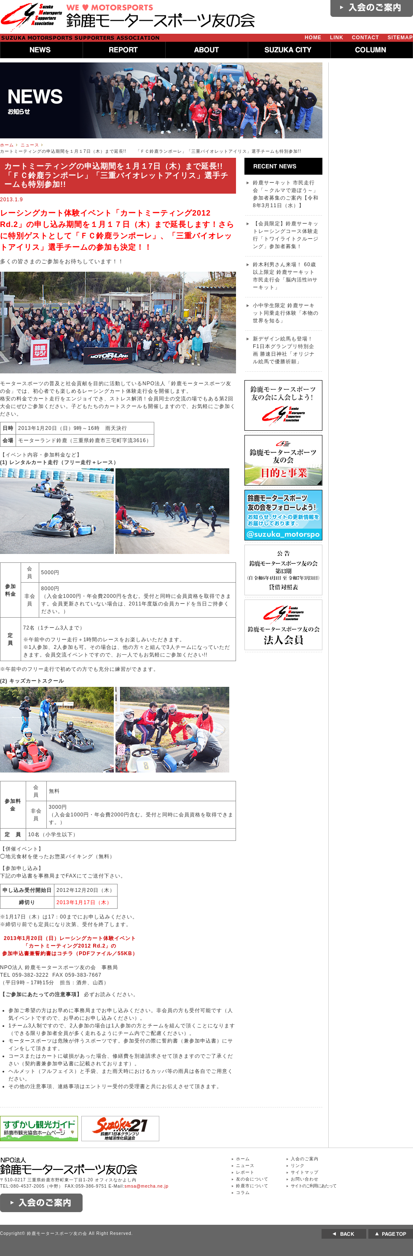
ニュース (30, 145)
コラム (243, 1192)
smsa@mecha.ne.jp (147, 1186)
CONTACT (365, 38)
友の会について (252, 1179)
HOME (313, 38)
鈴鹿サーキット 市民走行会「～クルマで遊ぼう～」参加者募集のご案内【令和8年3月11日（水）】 (286, 194)
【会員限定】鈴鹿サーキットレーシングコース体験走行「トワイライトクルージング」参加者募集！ (286, 235)
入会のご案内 (305, 1158)
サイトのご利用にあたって (313, 1185)
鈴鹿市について (252, 1185)
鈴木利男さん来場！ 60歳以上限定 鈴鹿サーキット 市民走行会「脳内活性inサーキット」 (285, 276)
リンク (298, 1165)
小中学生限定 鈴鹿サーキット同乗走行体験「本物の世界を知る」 (286, 313)
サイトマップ (305, 1172)
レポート (245, 1172)
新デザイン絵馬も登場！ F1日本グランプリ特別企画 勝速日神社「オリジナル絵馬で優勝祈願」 (284, 350)
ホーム (7, 145)
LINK (336, 38)
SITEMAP (400, 38)
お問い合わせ (305, 1179)
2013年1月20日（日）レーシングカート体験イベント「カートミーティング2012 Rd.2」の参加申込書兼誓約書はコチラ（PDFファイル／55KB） (70, 945)
